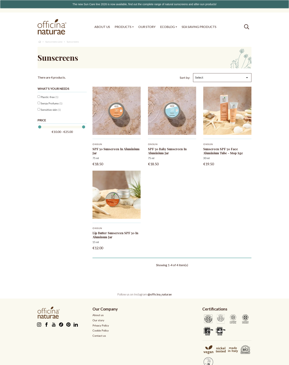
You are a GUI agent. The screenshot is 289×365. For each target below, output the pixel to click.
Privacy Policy (100, 325)
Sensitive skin (51, 109)
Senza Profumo (51, 103)
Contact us (99, 335)
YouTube (53, 324)
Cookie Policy (100, 330)
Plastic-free (49, 97)
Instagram (39, 324)
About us (98, 315)
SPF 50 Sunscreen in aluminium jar (115, 151)
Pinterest (68, 324)
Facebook (46, 324)
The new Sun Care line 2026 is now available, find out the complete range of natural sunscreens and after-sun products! (144, 4)
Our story (98, 320)
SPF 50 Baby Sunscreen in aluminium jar (167, 151)
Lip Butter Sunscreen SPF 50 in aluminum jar (115, 235)
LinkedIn (75, 324)
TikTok (61, 324)
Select (222, 77)
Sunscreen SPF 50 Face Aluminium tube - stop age (223, 151)
